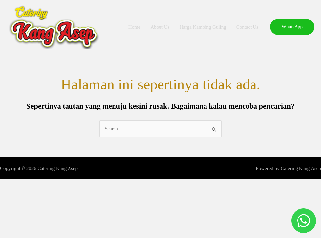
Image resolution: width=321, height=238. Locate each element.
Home (134, 27)
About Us (159, 27)
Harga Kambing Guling (202, 27)
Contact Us (247, 27)
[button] (292, 27)
